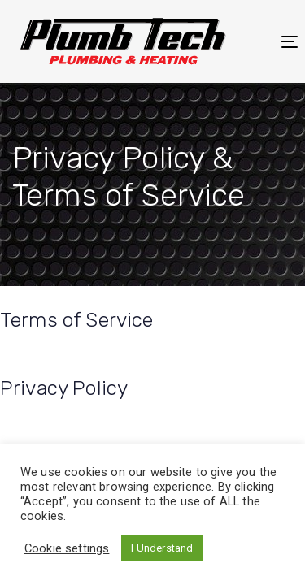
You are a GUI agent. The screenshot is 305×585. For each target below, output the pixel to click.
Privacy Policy (64, 388)
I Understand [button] (162, 548)
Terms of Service (77, 320)
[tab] (152, 320)
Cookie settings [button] (66, 548)
